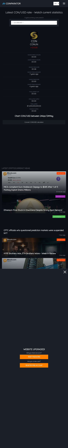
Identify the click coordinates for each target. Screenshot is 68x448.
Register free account (34, 365)
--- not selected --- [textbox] (18, 22)
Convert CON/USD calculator (34, 122)
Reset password (34, 357)
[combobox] (34, 23)
